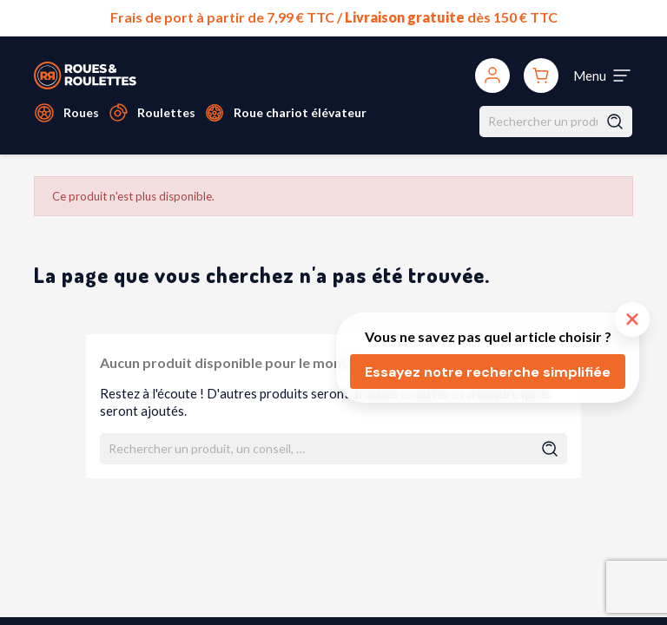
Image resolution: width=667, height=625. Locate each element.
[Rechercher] (555, 121)
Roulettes (166, 112)
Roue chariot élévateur (300, 112)
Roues (81, 112)
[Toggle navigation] (602, 75)
